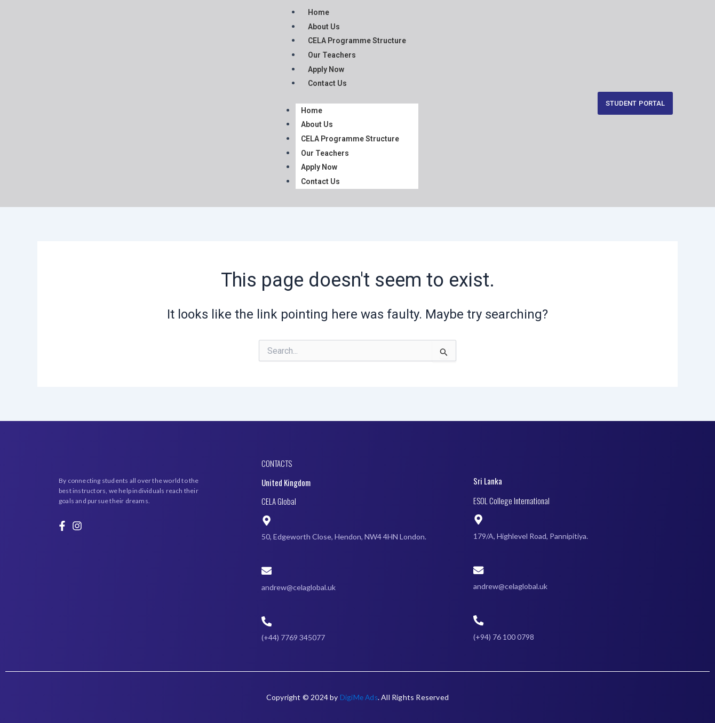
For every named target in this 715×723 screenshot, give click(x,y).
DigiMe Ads (358, 697)
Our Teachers (332, 54)
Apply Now (326, 69)
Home (318, 12)
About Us (324, 26)
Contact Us (327, 82)
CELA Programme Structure (357, 40)
